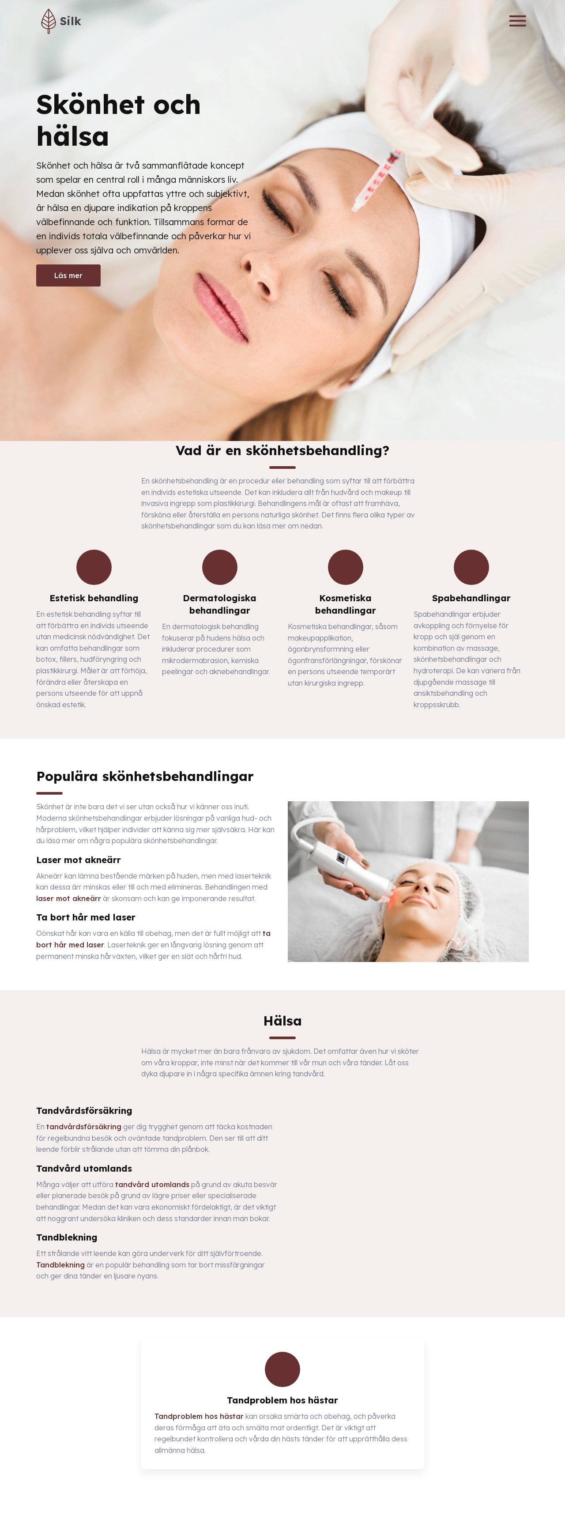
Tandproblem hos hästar (199, 1416)
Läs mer (68, 275)
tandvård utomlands (152, 1184)
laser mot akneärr (68, 898)
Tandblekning (60, 1264)
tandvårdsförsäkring (83, 1126)
